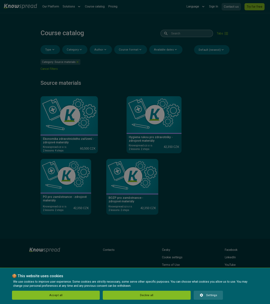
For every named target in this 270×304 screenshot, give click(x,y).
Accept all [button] (26, 295)
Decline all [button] (57, 295)
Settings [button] (89, 295)
